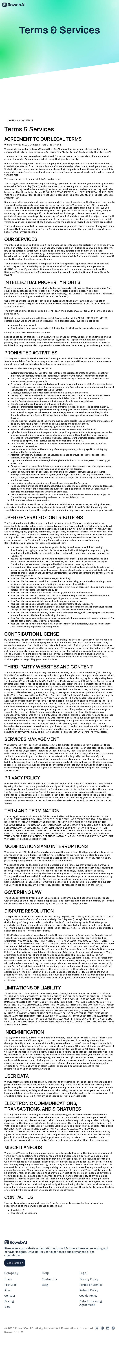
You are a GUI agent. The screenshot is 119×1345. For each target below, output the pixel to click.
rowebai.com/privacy (100, 783)
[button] (114, 4)
